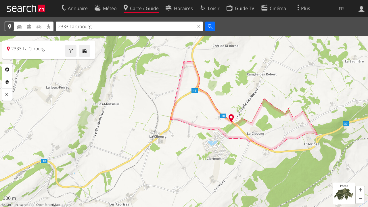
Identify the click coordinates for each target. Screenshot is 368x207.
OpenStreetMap (48, 205)
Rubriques (7, 70)
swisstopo (27, 205)
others (66, 205)
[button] (360, 190)
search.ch (11, 205)
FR (341, 8)
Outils (7, 95)
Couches (7, 82)
